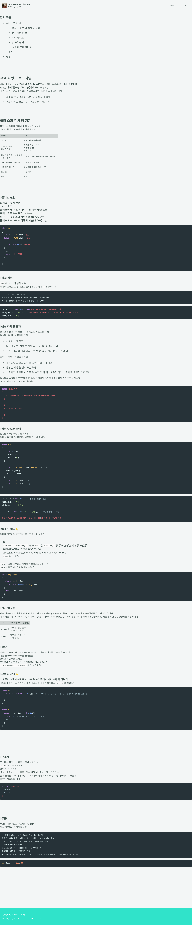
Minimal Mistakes (39, 919)
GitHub (14, 915)
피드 (25, 915)
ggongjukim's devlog (19, 5)
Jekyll (29, 919)
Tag (185, 5)
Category (173, 5)
